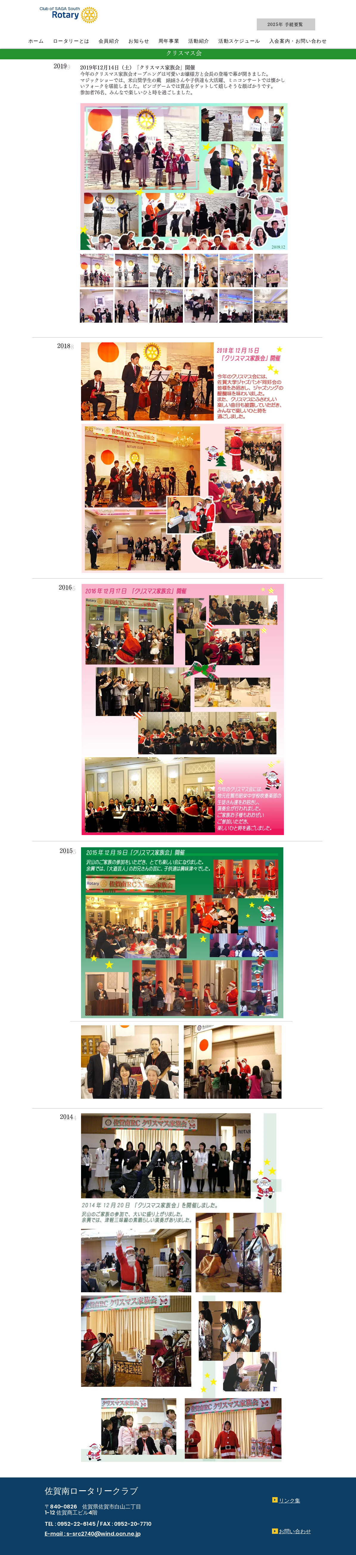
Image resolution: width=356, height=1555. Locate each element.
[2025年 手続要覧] (286, 24)
